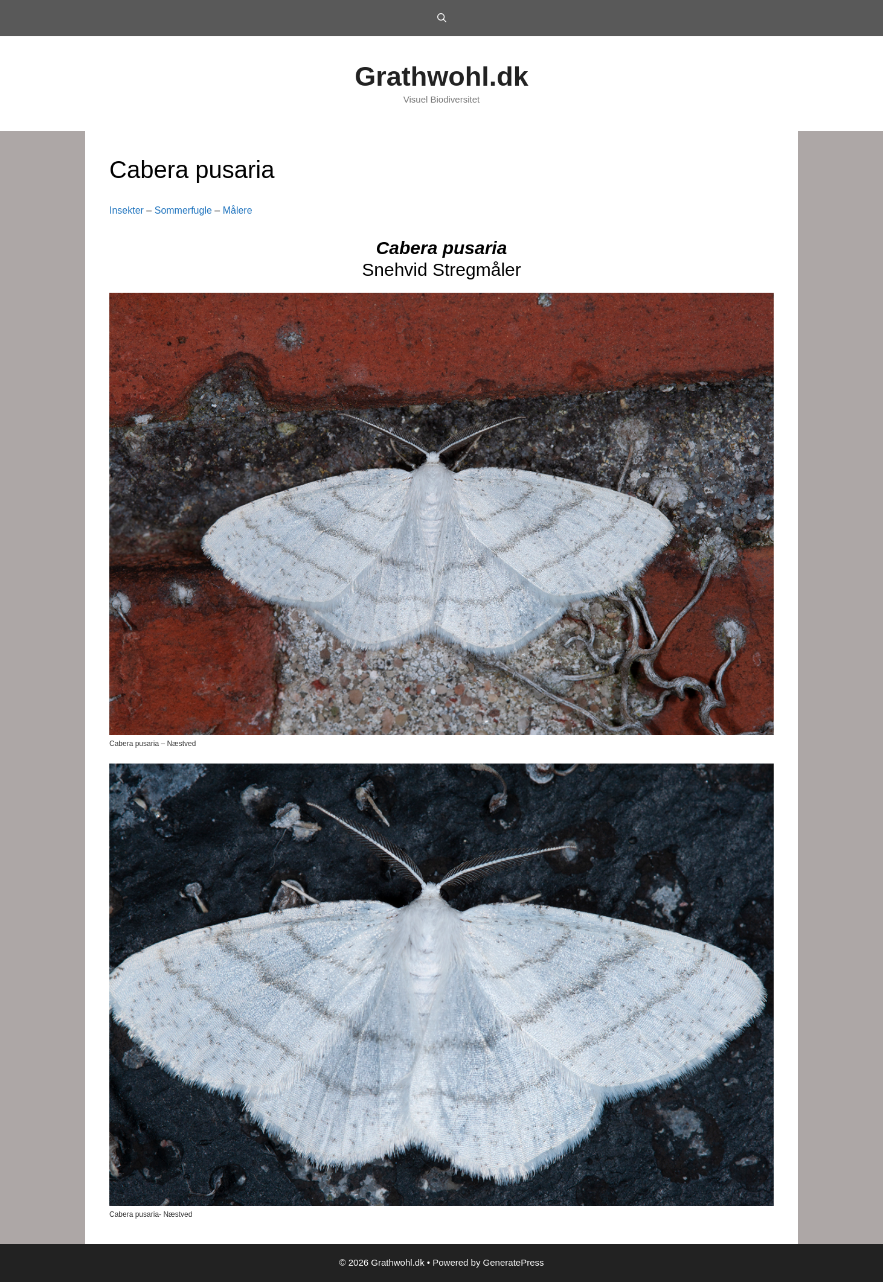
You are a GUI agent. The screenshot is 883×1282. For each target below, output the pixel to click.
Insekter (126, 210)
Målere (237, 210)
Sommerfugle (183, 210)
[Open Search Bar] (441, 18)
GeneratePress (513, 1262)
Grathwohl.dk (441, 76)
